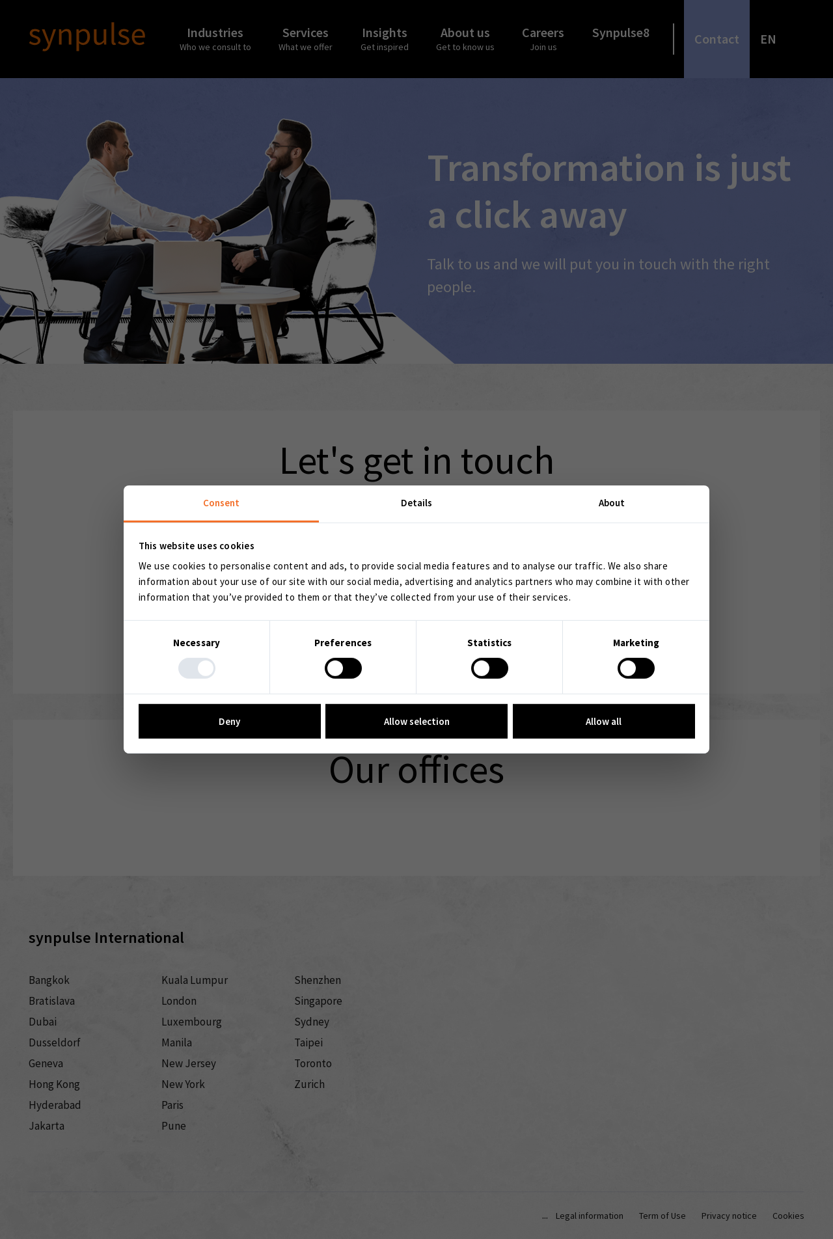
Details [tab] (417, 503)
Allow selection (417, 721)
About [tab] (612, 503)
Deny (229, 721)
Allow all (603, 721)
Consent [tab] (221, 503)
